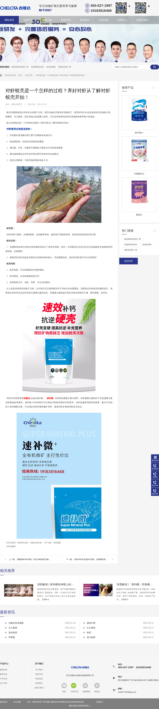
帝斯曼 (12, 637)
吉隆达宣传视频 (16, 623)
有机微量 (57, 543)
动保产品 (28, 20)
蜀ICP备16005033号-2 (79, 706)
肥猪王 (139, 215)
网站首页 (9, 20)
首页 (20, 75)
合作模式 (84, 20)
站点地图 (17, 702)
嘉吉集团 (13, 632)
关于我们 (39, 664)
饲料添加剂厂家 (64, 67)
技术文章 (29, 75)
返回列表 (128, 261)
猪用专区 (3, 670)
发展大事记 (39, 688)
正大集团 (13, 628)
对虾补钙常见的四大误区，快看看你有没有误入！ (91, 559)
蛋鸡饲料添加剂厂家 (20, 67)
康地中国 (91, 623)
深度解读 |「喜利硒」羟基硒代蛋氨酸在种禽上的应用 (136, 584)
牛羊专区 (3, 679)
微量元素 (47, 20)
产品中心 (4, 664)
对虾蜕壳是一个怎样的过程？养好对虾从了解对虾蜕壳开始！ (61, 75)
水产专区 (3, 683)
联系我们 (39, 683)
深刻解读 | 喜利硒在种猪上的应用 (56, 584)
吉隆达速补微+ (36, 543)
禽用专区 (3, 674)
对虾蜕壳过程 (23, 543)
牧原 (89, 632)
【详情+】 (45, 599)
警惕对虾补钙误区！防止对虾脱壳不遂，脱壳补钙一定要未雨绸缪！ (34, 559)
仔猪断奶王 (139, 174)
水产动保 (48, 543)
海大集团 (91, 637)
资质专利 (39, 674)
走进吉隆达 (142, 20)
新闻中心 (122, 20)
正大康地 (91, 628)
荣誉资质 (39, 679)
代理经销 (103, 20)
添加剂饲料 (51, 67)
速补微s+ (139, 133)
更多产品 (66, 20)
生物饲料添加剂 (37, 67)
